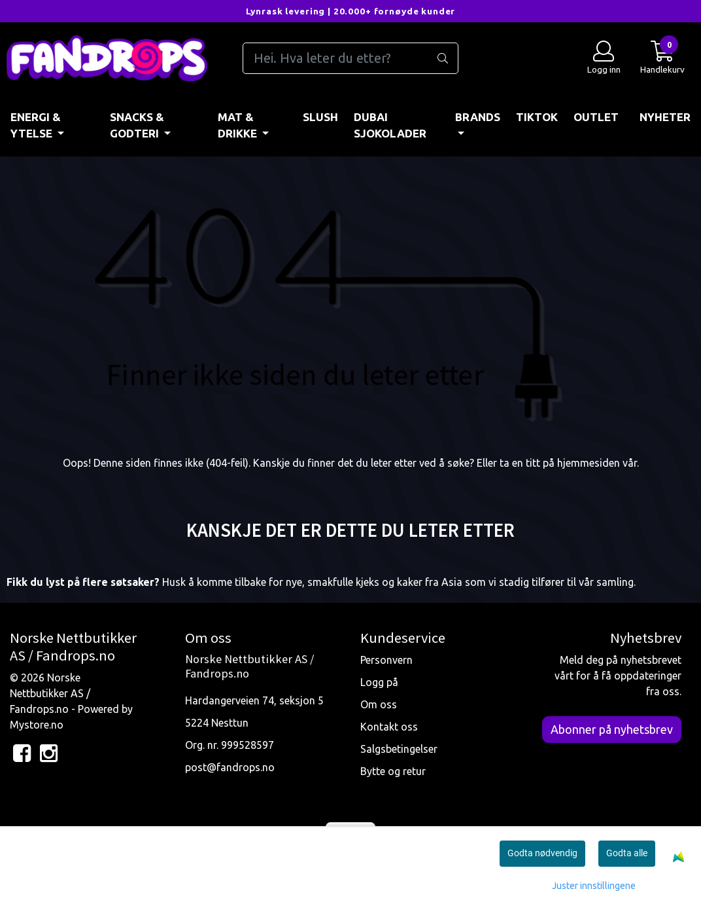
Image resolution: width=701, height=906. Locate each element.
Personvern (386, 660)
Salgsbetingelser (398, 749)
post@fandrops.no (230, 767)
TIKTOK (537, 117)
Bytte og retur (393, 771)
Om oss (378, 704)
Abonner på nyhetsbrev (612, 729)
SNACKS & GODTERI (137, 125)
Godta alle (626, 853)
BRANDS (477, 117)
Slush (320, 117)
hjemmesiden (588, 463)
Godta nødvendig (542, 853)
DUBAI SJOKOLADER (390, 125)
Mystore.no (36, 725)
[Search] (351, 58)
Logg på (379, 682)
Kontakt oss (389, 727)
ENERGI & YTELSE (35, 125)
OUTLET (596, 117)
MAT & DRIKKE (239, 125)
